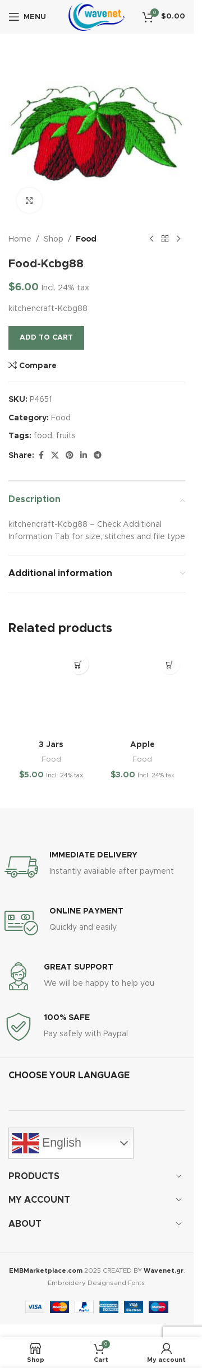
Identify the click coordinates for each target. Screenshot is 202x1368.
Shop (53, 239)
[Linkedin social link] (83, 455)
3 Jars (51, 745)
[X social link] (55, 455)
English (46, 1143)
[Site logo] (96, 17)
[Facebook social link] (41, 455)
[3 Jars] (51, 692)
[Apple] (143, 692)
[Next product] (178, 239)
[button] (79, 664)
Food (86, 239)
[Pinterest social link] (69, 455)
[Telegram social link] (97, 455)
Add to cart (46, 337)
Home (19, 239)
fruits (66, 436)
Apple (142, 745)
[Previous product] (151, 239)
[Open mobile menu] (27, 17)
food (43, 436)
